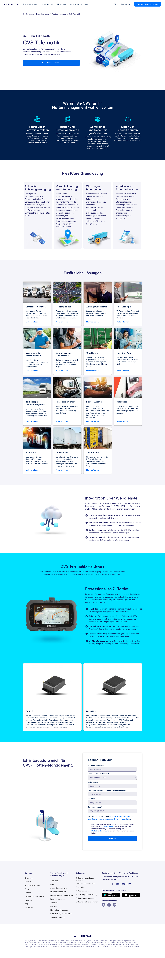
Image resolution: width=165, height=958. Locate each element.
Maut (52, 884)
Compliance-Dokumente (85, 883)
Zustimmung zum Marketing (86, 894)
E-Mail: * (91, 799)
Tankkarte (54, 881)
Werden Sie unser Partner (34, 896)
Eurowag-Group (107, 826)
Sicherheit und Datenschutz (87, 898)
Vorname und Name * (96, 765)
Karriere (28, 893)
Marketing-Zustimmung (100, 831)
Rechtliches (80, 887)
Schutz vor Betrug (57, 917)
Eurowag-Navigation (58, 899)
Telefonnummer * (95, 807)
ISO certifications (82, 891)
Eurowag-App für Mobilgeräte (61, 895)
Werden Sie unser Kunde (147, 4)
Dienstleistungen (42, 14)
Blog (26, 904)
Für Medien (29, 907)
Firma (27, 889)
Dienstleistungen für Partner (61, 914)
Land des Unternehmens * (98, 774)
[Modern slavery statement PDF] (88, 879)
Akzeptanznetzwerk (32, 885)
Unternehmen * (94, 782)
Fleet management (59, 14)
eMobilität (54, 903)
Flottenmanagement (58, 892)
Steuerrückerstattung (58, 888)
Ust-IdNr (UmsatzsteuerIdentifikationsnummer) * (108, 790)
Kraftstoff (54, 906)
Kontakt (28, 882)
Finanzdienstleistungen (59, 910)
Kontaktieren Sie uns (51, 63)
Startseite (30, 14)
